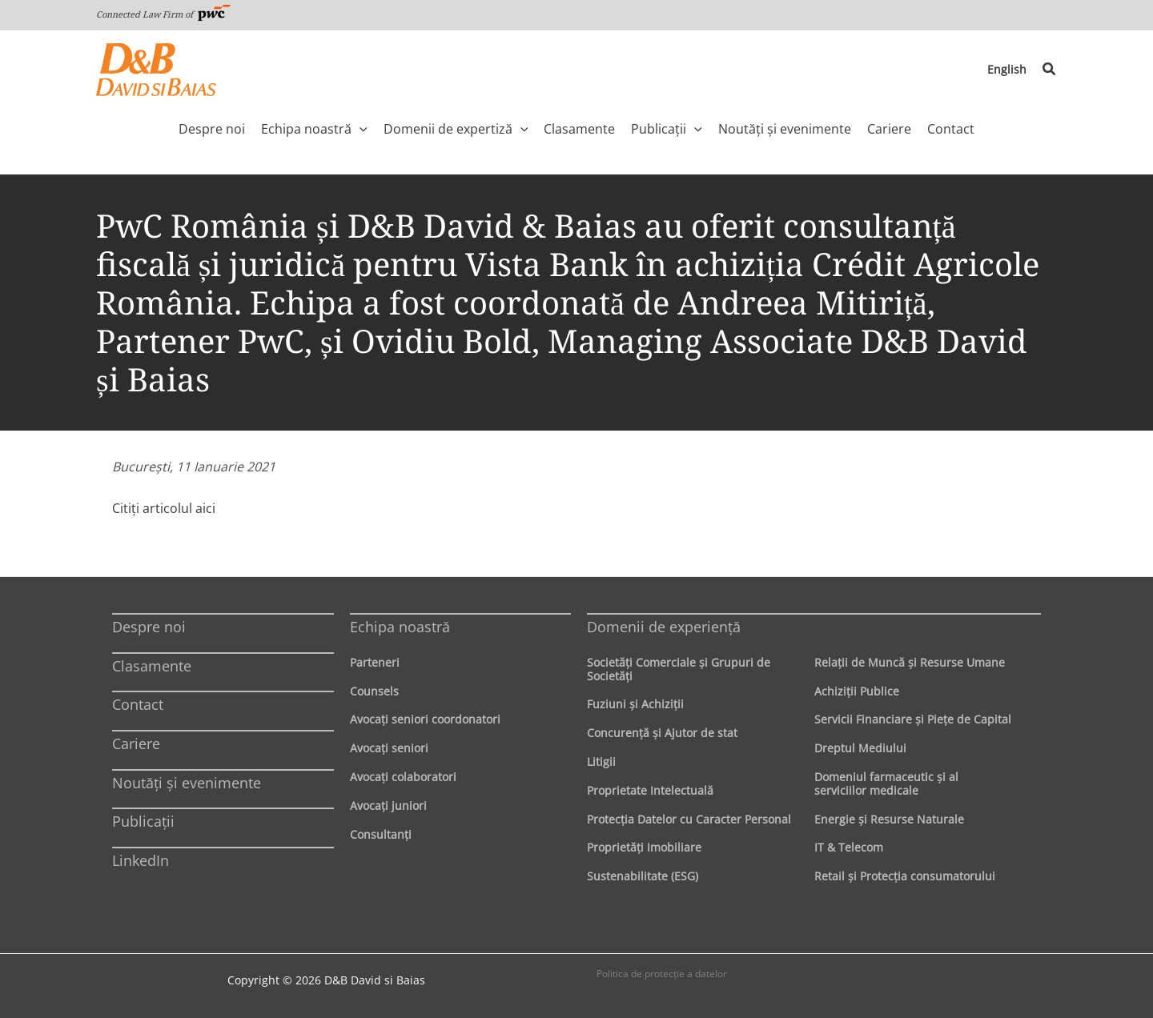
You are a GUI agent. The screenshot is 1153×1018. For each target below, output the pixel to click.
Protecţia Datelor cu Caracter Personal (689, 819)
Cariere (136, 743)
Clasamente (151, 665)
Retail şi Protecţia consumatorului (904, 876)
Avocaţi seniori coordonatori (425, 719)
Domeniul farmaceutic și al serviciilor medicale (886, 783)
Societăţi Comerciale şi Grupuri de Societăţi (678, 669)
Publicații (143, 821)
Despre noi (149, 626)
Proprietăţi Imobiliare (644, 847)
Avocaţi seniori (389, 747)
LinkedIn (140, 860)
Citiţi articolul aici (163, 508)
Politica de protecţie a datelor (662, 973)
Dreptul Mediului (860, 747)
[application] (360, 129)
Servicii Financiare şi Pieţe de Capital (912, 719)
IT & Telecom (848, 847)
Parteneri (375, 662)
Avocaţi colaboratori (403, 776)
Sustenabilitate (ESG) (642, 876)
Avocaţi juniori (388, 805)
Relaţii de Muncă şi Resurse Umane (909, 662)
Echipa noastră (400, 626)
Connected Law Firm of (163, 14)
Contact (137, 704)
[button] (1050, 69)
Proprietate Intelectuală (650, 790)
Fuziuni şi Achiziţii (635, 703)
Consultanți (381, 834)
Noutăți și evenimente (186, 782)
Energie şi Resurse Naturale (889, 819)
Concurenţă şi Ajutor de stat (662, 732)
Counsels (374, 691)
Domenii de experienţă (664, 626)
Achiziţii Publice (856, 691)
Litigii (601, 761)
